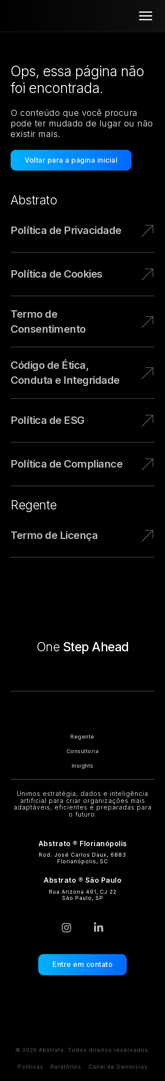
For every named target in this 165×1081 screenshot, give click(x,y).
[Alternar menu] (145, 16)
